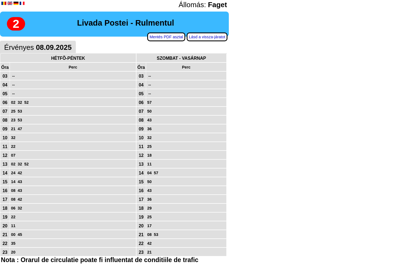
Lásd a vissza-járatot (207, 37)
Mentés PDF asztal (166, 37)
